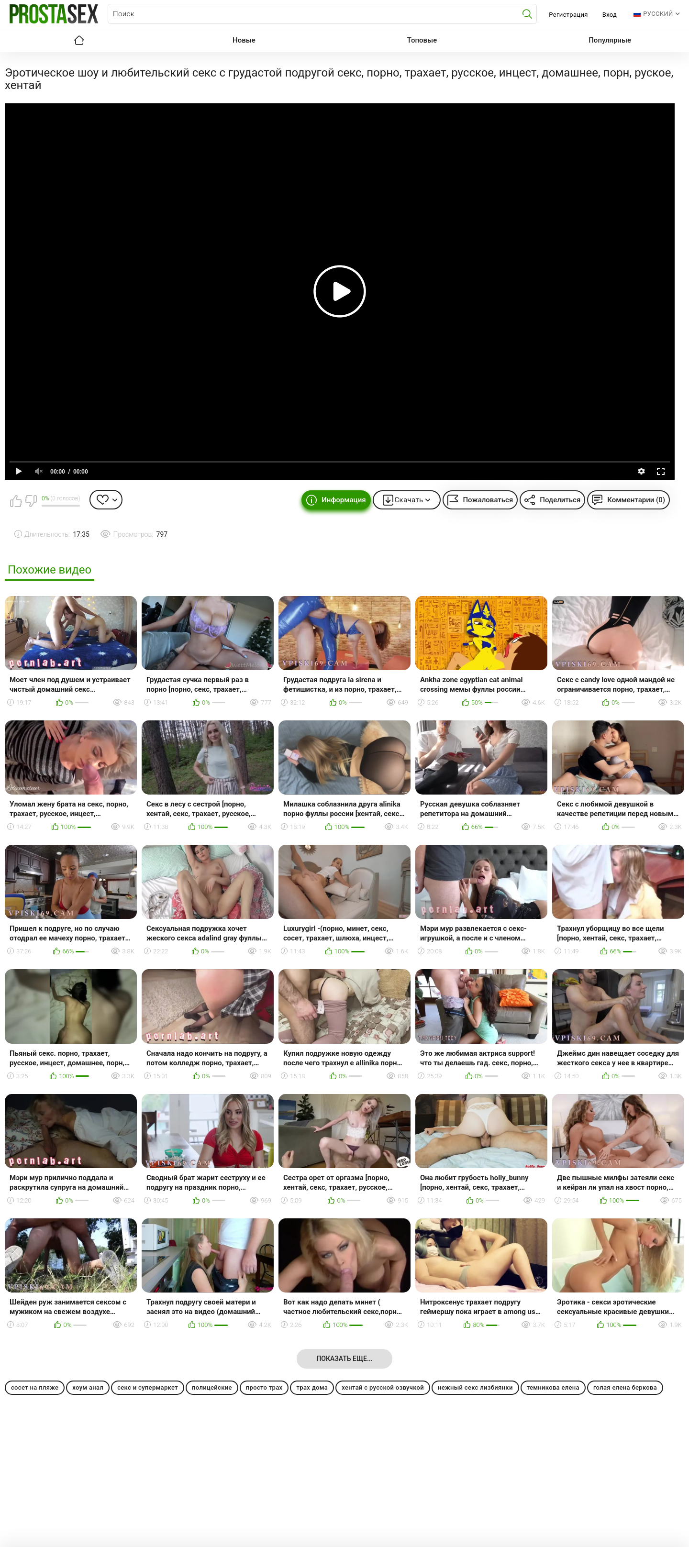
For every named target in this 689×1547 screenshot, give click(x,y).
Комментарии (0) (636, 500)
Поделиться (560, 500)
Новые (244, 40)
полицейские (212, 1387)
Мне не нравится (30, 501)
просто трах (264, 1387)
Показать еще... (344, 1358)
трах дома (312, 1387)
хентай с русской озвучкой (383, 1387)
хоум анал (87, 1387)
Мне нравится (16, 501)
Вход (609, 14)
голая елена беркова (625, 1387)
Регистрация (568, 14)
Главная (79, 40)
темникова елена (553, 1387)
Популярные (610, 40)
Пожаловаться (488, 500)
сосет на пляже (34, 1387)
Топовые (422, 40)
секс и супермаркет (147, 1387)
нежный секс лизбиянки (475, 1387)
